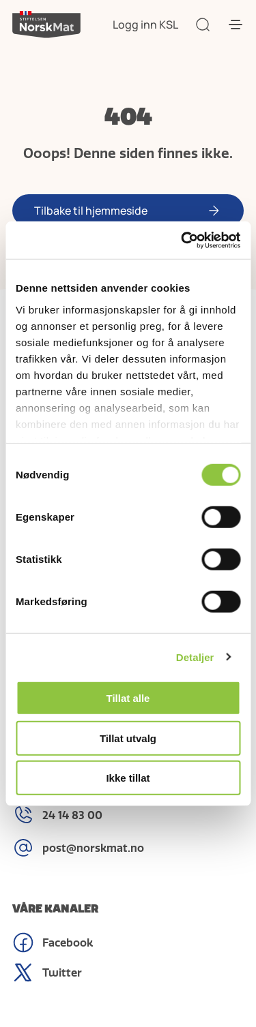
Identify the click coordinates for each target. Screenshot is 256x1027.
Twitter (47, 972)
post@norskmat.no (78, 848)
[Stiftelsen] (46, 24)
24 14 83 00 (57, 815)
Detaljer (195, 656)
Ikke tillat (128, 778)
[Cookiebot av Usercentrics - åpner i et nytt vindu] (182, 240)
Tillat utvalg (128, 738)
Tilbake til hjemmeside (90, 210)
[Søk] (203, 24)
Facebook (52, 942)
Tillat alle (128, 698)
